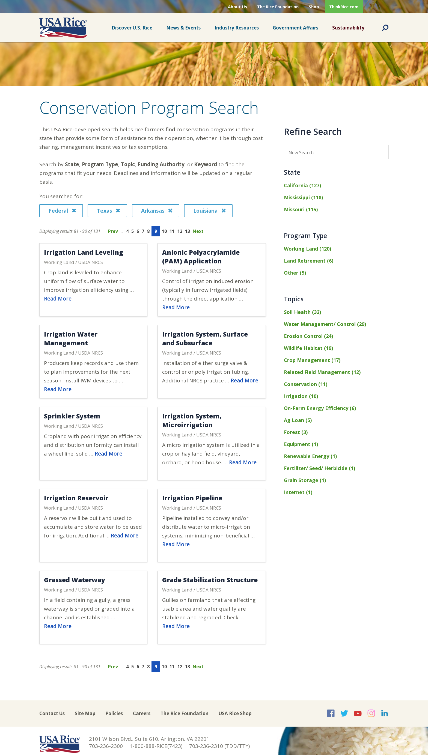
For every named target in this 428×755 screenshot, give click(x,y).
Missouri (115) (301, 209)
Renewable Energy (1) (310, 456)
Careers (141, 713)
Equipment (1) (301, 444)
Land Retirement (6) (308, 260)
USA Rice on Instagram (371, 713)
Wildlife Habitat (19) (308, 348)
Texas (108, 210)
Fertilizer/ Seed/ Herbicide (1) (319, 468)
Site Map (85, 713)
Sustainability (348, 28)
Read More (58, 298)
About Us (237, 6)
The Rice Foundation (278, 6)
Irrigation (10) (301, 396)
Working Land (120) (307, 248)
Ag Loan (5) (298, 420)
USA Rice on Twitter (344, 713)
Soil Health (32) (302, 312)
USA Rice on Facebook (331, 713)
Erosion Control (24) (308, 336)
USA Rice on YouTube (358, 713)
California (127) (302, 185)
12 (179, 231)
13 (187, 231)
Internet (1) (298, 492)
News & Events (183, 28)
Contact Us (52, 713)
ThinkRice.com (343, 6)
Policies (114, 713)
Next (198, 231)
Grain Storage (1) (305, 480)
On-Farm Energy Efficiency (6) (320, 408)
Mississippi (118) (303, 197)
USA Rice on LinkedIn (385, 713)
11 (172, 231)
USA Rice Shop (235, 713)
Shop (314, 6)
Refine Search (313, 131)
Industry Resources (237, 28)
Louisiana (209, 210)
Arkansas (157, 210)
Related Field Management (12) (322, 372)
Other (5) (295, 272)
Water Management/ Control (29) (325, 324)
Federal (62, 210)
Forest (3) (296, 432)
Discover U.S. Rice (132, 28)
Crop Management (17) (312, 360)
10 (164, 231)
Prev (113, 231)
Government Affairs (295, 28)
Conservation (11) (305, 384)
